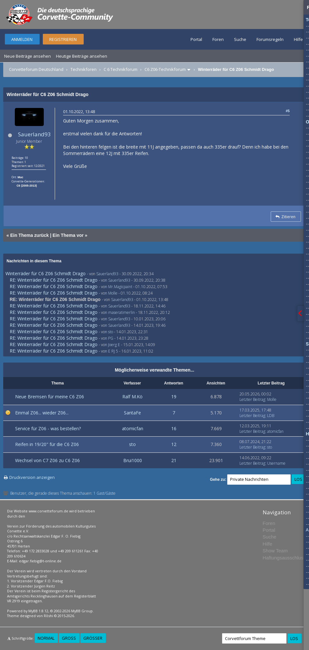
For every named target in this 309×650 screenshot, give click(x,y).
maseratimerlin (121, 312)
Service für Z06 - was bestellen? (48, 428)
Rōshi (48, 615)
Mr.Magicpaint (120, 286)
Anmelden (22, 39)
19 (173, 396)
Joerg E (114, 344)
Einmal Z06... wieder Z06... (42, 413)
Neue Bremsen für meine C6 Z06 (49, 396)
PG (110, 338)
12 (173, 444)
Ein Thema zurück (29, 235)
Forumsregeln (270, 39)
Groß (69, 638)
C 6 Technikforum (120, 69)
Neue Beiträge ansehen (27, 56)
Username (276, 463)
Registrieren (63, 39)
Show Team (275, 550)
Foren (218, 39)
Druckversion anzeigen (32, 477)
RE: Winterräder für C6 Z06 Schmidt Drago (54, 280)
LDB (270, 415)
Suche (240, 39)
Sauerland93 (34, 134)
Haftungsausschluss (284, 557)
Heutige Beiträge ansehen (81, 56)
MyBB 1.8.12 (38, 610)
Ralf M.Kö (132, 396)
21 (173, 460)
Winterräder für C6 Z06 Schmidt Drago (45, 273)
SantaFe (132, 413)
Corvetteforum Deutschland (36, 69)
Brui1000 (132, 460)
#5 (288, 111)
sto (110, 332)
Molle (112, 293)
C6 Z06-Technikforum (165, 69)
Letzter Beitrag (252, 399)
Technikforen (83, 69)
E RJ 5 (113, 351)
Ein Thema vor (67, 235)
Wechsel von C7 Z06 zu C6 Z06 (47, 460)
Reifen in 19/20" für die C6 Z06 (47, 444)
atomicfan (132, 428)
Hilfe (298, 39)
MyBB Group (82, 610)
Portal (196, 39)
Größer (92, 638)
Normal (46, 638)
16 (173, 428)
